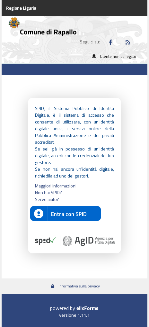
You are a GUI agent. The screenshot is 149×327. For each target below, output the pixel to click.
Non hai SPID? (48, 192)
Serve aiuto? (47, 199)
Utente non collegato (113, 56)
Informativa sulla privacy (74, 286)
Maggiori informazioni (55, 185)
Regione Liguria (21, 8)
